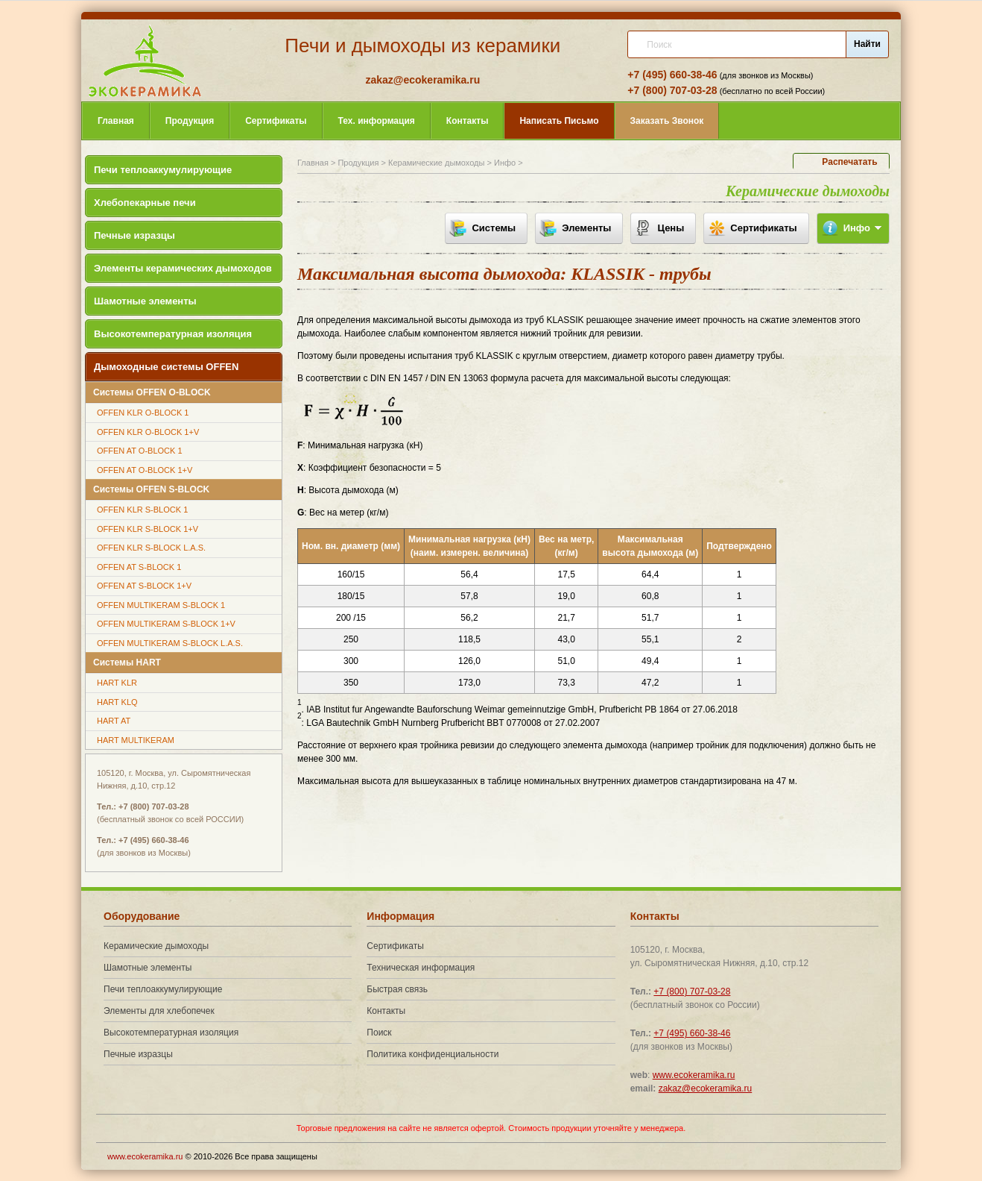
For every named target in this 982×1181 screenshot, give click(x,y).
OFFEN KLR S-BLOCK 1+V (147, 528)
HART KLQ (117, 702)
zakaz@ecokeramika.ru (422, 80)
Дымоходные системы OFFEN (166, 366)
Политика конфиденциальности (432, 1054)
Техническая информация (421, 967)
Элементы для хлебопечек (159, 1011)
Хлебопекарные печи (145, 202)
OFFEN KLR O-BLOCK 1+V (148, 431)
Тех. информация (376, 121)
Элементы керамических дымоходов (183, 268)
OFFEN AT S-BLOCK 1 (139, 567)
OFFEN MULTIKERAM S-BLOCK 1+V (166, 623)
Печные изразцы (134, 235)
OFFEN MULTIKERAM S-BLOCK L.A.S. (170, 643)
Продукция (189, 121)
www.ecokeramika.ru (694, 1075)
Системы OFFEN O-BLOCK (152, 392)
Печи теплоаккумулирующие (163, 169)
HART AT (113, 720)
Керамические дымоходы (436, 162)
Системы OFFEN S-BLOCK (151, 489)
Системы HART (127, 662)
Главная (116, 121)
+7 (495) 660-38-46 (672, 75)
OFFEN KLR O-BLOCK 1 (143, 412)
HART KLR (117, 682)
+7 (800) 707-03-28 (672, 90)
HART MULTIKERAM (135, 740)
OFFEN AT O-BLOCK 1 (140, 450)
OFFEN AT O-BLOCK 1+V (144, 470)
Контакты (467, 121)
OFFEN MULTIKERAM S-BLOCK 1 (161, 605)
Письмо (558, 121)
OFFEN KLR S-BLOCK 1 (142, 509)
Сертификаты (275, 121)
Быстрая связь (397, 989)
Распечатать (849, 162)
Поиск (379, 1032)
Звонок (667, 121)
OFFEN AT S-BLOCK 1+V (144, 585)
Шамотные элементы (145, 301)
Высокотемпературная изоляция (173, 333)
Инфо (505, 162)
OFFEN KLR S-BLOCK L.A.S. (151, 547)
